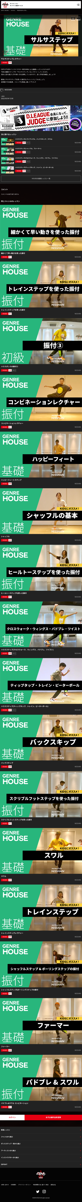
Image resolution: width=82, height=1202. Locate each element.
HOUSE (13, 10)
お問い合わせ (5, 1185)
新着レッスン (5, 1130)
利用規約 (13, 1185)
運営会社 (53, 1185)
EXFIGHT (4, 1164)
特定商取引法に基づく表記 (40, 1185)
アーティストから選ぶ (8, 1150)
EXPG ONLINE (5, 10)
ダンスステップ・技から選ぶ (10, 1144)
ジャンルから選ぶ (7, 1137)
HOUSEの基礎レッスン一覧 (41, 178)
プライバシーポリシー (24, 1185)
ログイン (12, 1117)
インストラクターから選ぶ (10, 1157)
